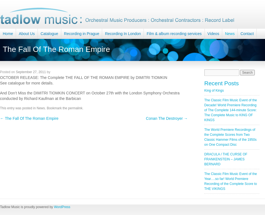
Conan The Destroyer (167, 118)
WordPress (62, 207)
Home (8, 33)
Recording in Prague (81, 33)
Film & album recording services (174, 33)
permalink (75, 108)
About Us (27, 33)
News (230, 33)
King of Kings (214, 90)
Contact (247, 33)
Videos (213, 33)
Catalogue (49, 33)
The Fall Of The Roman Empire (29, 118)
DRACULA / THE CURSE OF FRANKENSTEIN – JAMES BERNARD (225, 159)
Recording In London (123, 33)
